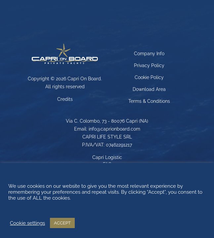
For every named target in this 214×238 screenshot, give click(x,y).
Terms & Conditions (149, 101)
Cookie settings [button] (27, 223)
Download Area (149, 89)
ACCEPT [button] (62, 222)
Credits (65, 99)
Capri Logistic (107, 157)
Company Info (149, 53)
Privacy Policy (149, 65)
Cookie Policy (149, 77)
